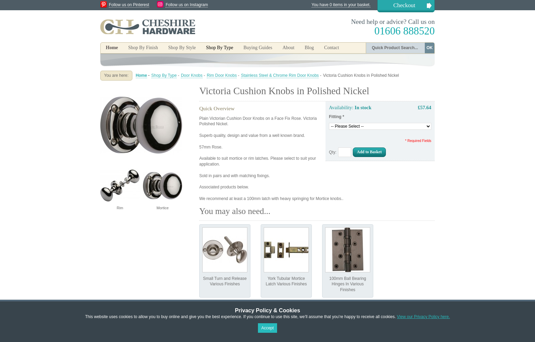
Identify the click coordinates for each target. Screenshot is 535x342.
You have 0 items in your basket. (341, 4)
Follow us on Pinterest (129, 4)
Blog (309, 47)
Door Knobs (191, 75)
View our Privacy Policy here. (423, 316)
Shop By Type (164, 75)
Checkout (404, 5)
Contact (331, 47)
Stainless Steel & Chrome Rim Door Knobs (280, 75)
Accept (267, 328)
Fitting (336, 116)
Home (112, 47)
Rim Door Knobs (222, 75)
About (288, 47)
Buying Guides (257, 47)
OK (429, 47)
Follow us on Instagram (186, 4)
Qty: (332, 152)
